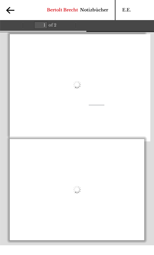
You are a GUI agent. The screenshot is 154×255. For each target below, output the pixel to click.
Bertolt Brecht (62, 9)
